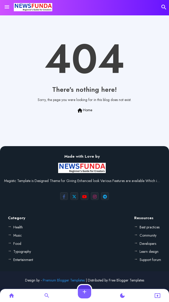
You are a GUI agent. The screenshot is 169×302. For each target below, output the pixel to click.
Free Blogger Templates (126, 280)
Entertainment (23, 259)
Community (148, 235)
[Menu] (7, 7)
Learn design (149, 251)
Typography (22, 251)
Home (84, 110)
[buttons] (64, 196)
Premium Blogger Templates (64, 280)
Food (17, 243)
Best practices (150, 227)
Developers (148, 243)
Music (17, 235)
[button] (164, 7)
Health (18, 227)
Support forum (150, 259)
